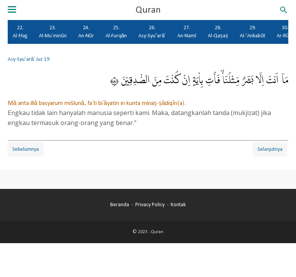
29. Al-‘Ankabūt (252, 31)
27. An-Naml (186, 31)
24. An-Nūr (86, 31)
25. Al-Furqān (116, 31)
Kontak (178, 204)
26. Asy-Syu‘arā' (152, 31)
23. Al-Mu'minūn (53, 31)
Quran (148, 10)
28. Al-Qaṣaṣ (218, 31)
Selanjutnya (270, 149)
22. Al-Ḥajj (20, 31)
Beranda (119, 204)
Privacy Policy (150, 204)
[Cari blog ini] (283, 10)
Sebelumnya (25, 149)
